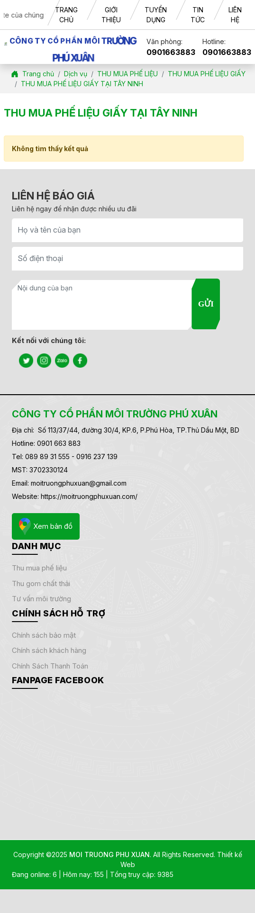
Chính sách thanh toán (50, 665)
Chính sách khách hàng (49, 650)
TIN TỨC (198, 15)
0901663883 (170, 52)
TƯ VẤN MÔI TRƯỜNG (41, 598)
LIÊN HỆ (235, 15)
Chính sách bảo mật (44, 635)
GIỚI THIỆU (111, 15)
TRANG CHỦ (66, 15)
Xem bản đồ (46, 526)
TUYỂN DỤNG (156, 15)
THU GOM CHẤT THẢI (41, 583)
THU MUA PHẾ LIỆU (39, 567)
